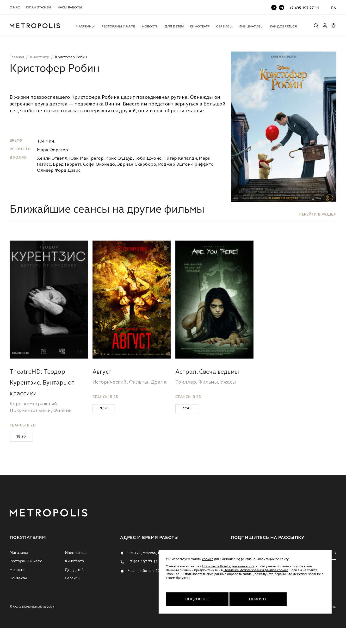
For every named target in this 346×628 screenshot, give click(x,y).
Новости (150, 26)
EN (333, 8)
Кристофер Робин (71, 57)
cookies (207, 559)
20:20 (104, 408)
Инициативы (251, 26)
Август (102, 372)
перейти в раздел (317, 214)
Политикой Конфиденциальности (228, 566)
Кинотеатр (200, 26)
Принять (258, 599)
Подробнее (197, 599)
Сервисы (224, 26)
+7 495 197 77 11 (304, 8)
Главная (17, 57)
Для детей (174, 26)
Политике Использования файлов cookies (255, 570)
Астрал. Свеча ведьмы (207, 372)
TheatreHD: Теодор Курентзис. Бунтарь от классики (42, 383)
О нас (15, 7)
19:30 (21, 437)
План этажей (38, 7)
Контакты (18, 578)
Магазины (85, 26)
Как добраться (283, 26)
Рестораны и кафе (118, 26)
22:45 (187, 408)
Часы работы (69, 7)
